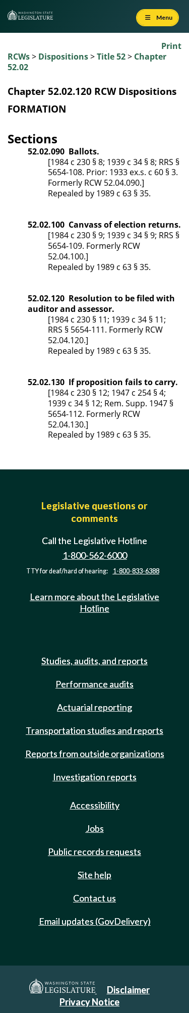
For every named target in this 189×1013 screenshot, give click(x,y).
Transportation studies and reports (94, 730)
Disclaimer (128, 989)
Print (171, 45)
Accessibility (94, 805)
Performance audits (94, 683)
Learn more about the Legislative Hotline (94, 602)
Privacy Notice (89, 1001)
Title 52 (111, 56)
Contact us (94, 897)
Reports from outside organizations (94, 753)
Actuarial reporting (94, 707)
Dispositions (63, 56)
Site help (94, 874)
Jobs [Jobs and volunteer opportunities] (95, 828)
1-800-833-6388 (136, 571)
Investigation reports (95, 776)
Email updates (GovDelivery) (95, 921)
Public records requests (94, 851)
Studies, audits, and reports (94, 660)
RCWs (19, 56)
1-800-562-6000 (94, 555)
